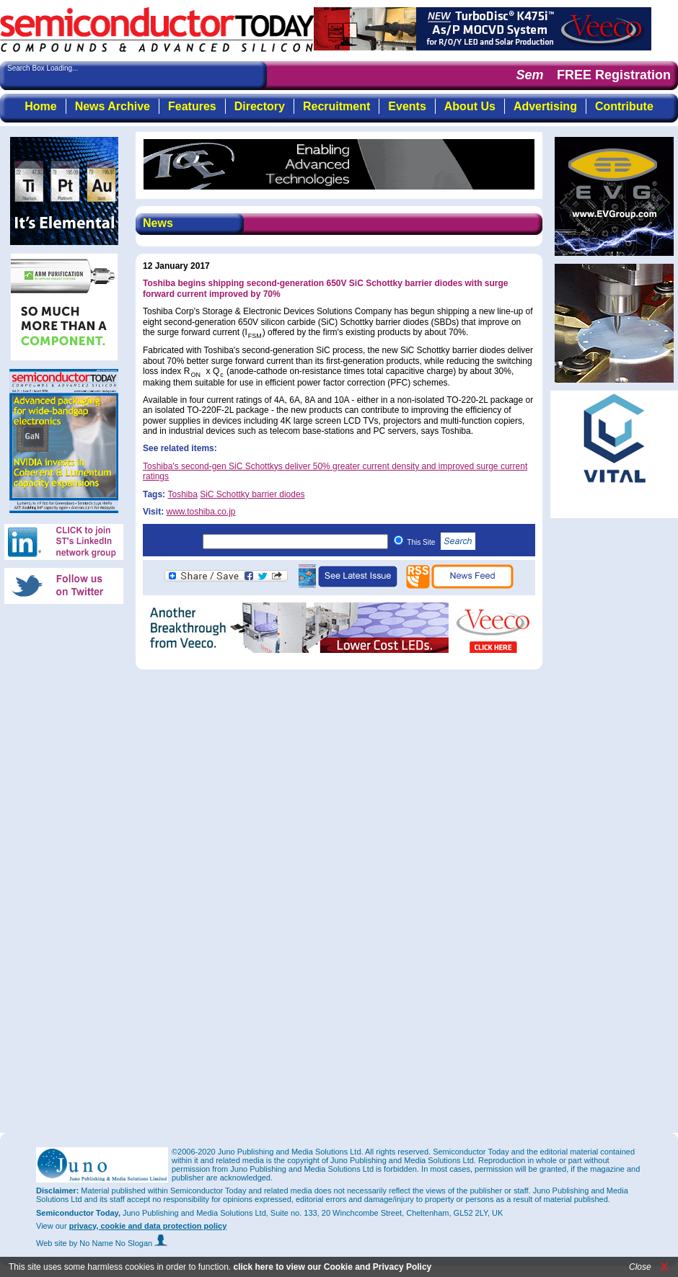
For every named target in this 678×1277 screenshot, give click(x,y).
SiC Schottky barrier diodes (252, 494)
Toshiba (182, 494)
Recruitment (336, 106)
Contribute (624, 106)
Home (40, 106)
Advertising (545, 106)
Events (407, 106)
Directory (259, 106)
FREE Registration (614, 75)
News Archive (112, 106)
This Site (441, 542)
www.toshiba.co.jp (200, 512)
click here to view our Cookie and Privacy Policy (332, 1267)
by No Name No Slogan (118, 1243)
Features (192, 106)
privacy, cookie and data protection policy (148, 1226)
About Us (470, 106)
